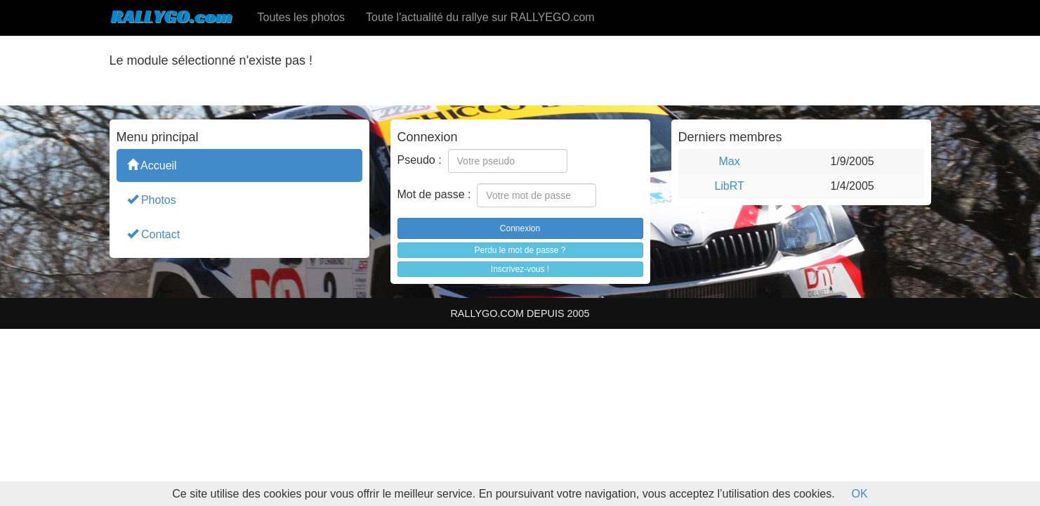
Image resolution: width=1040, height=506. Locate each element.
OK (860, 494)
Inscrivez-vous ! (520, 269)
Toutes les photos (301, 17)
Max (728, 161)
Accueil (152, 164)
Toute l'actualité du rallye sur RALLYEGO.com (480, 17)
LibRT (729, 186)
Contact (153, 233)
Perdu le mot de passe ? (519, 250)
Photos (151, 199)
